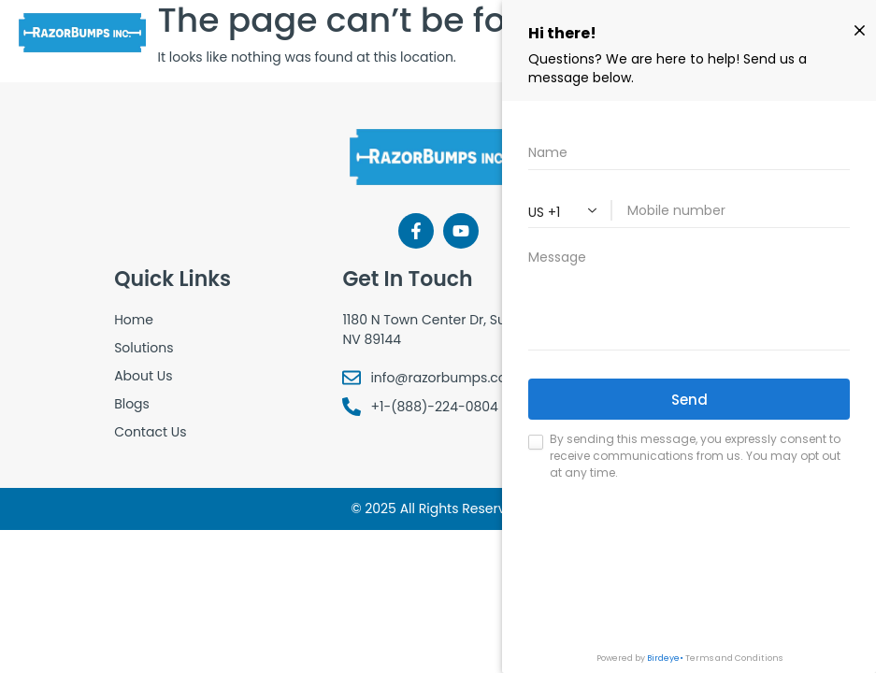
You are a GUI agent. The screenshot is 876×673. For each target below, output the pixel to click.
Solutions (143, 347)
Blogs (132, 403)
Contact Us (150, 431)
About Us (143, 375)
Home (133, 319)
